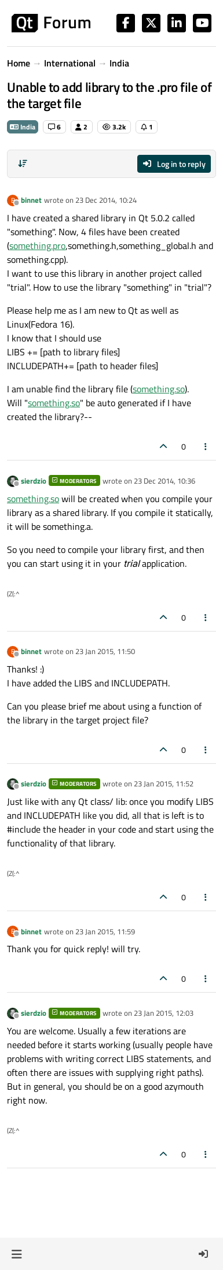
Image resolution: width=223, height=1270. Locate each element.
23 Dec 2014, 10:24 (106, 200)
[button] (16, 1253)
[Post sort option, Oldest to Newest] (22, 163)
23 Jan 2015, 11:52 (163, 783)
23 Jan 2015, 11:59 (105, 931)
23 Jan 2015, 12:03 (163, 1013)
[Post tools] (206, 446)
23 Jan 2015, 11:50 (105, 651)
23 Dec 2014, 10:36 (164, 481)
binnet (31, 200)
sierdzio (33, 481)
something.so (159, 389)
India (22, 126)
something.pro (37, 245)
